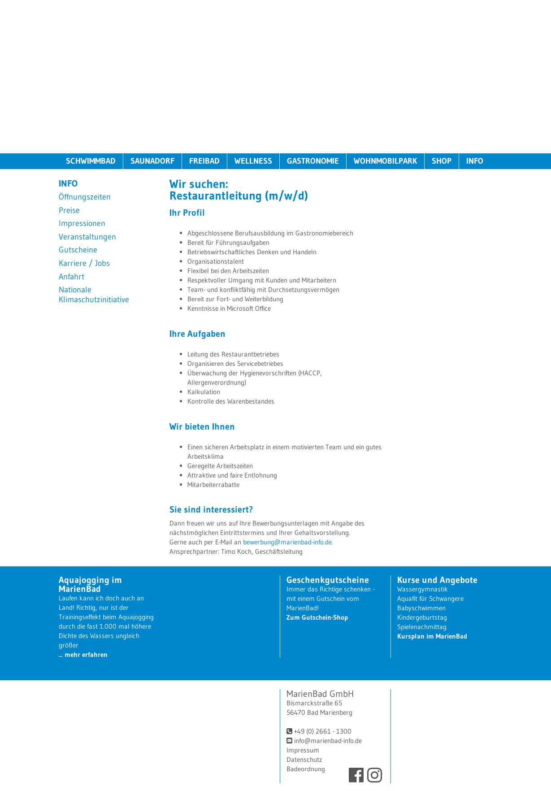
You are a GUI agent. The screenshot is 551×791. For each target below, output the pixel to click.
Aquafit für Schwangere (430, 598)
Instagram (374, 774)
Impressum (302, 750)
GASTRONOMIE (313, 161)
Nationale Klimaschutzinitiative (94, 294)
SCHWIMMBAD (91, 161)
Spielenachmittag (422, 626)
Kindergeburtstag (422, 617)
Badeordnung (305, 769)
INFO (474, 161)
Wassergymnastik (422, 589)
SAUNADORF (152, 161)
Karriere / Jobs (84, 263)
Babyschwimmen (421, 608)
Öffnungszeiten (85, 197)
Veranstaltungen (87, 237)
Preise (69, 210)
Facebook (356, 774)
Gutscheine (78, 250)
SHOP (441, 161)
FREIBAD (204, 161)
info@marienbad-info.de (328, 740)
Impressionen (82, 223)
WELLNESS (253, 161)
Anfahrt (71, 277)
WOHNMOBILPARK (385, 161)
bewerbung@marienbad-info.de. (288, 542)
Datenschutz (304, 759)
